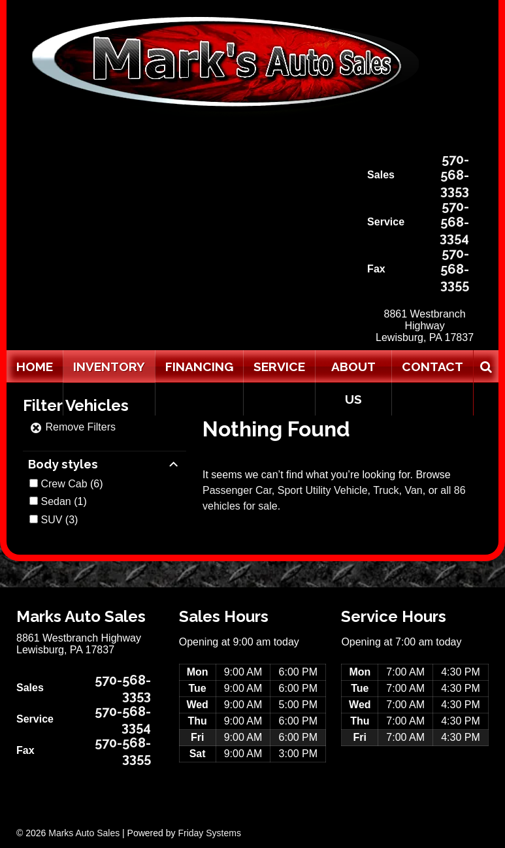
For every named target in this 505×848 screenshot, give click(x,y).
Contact (432, 366)
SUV (51, 519)
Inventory (109, 366)
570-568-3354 (454, 222)
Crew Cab (64, 483)
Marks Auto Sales (84, 833)
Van (413, 490)
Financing (199, 366)
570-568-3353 (454, 175)
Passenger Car (237, 490)
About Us (353, 382)
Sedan (56, 501)
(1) (63, 501)
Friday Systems (209, 833)
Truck (386, 490)
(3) (59, 519)
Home (34, 366)
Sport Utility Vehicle (323, 490)
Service (279, 366)
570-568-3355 (454, 269)
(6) (72, 483)
